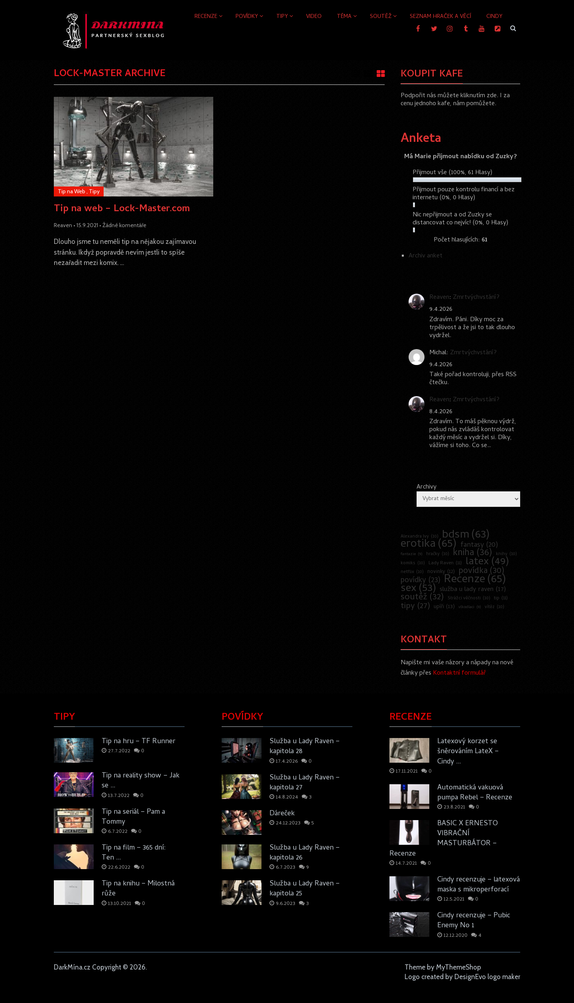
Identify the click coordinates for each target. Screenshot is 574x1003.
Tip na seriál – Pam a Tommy (133, 817)
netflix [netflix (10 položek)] (412, 572)
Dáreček (282, 814)
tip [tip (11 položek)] (501, 599)
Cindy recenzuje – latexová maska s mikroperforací (478, 885)
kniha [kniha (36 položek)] (472, 553)
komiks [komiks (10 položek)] (413, 563)
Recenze (206, 17)
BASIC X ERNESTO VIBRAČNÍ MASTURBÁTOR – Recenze (443, 839)
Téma (344, 17)
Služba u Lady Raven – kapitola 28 (304, 747)
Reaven (63, 225)
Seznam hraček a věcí (440, 17)
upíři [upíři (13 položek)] (444, 607)
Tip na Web (71, 191)
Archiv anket (425, 256)
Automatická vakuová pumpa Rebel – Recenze (474, 793)
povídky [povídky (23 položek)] (420, 581)
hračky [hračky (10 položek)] (437, 554)
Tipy (282, 17)
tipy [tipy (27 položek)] (415, 606)
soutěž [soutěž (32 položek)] (422, 598)
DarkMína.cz (72, 967)
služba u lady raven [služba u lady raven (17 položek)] (473, 590)
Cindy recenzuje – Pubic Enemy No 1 (473, 921)
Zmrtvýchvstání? (476, 297)
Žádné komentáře (124, 225)
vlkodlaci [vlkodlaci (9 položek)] (469, 607)
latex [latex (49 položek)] (487, 562)
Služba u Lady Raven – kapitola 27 (304, 783)
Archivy (426, 487)
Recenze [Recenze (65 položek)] (475, 580)
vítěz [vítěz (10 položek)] (494, 607)
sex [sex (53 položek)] (418, 589)
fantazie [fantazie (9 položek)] (412, 554)
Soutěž (380, 17)
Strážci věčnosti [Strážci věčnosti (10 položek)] (469, 599)
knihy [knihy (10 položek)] (506, 554)
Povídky (247, 17)
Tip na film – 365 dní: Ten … (134, 853)
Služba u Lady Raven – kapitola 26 (304, 853)
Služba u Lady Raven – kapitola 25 (304, 889)
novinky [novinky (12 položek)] (441, 572)
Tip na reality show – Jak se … (140, 781)
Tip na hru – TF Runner (138, 742)
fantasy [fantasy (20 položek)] (479, 546)
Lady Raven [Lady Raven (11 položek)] (445, 563)
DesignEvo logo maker (487, 977)
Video (314, 17)
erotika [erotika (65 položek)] (429, 545)
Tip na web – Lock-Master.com (122, 209)
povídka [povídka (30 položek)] (481, 571)
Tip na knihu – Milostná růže (138, 889)
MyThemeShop (458, 967)
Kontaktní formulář (459, 673)
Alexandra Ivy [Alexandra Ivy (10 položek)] (419, 537)
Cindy (494, 17)
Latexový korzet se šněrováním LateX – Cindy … (468, 752)
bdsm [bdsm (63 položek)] (466, 536)
